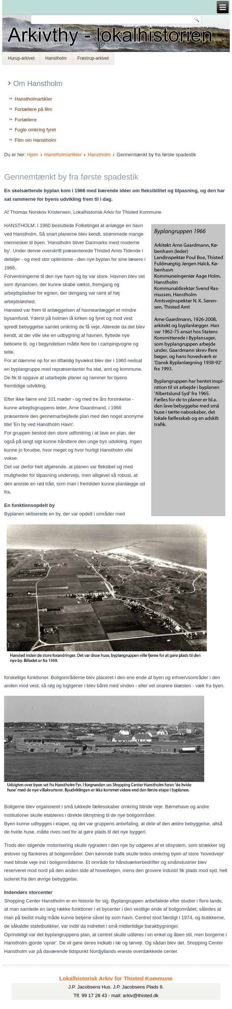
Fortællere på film (33, 109)
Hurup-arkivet (21, 58)
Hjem (32, 154)
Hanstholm (55, 58)
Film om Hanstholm (35, 140)
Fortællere (25, 119)
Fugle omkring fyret (35, 129)
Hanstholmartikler (33, 99)
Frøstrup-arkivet (93, 58)
